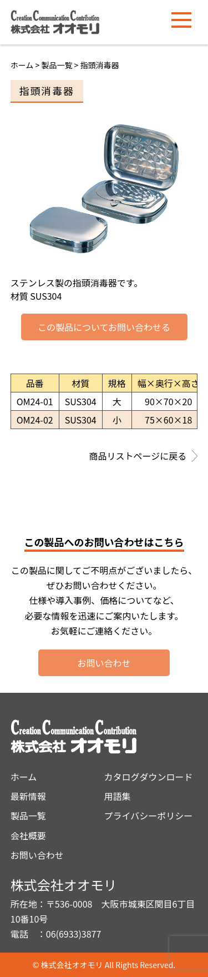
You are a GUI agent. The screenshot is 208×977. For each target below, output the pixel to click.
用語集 (117, 796)
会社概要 (28, 835)
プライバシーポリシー (148, 815)
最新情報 (28, 796)
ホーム (22, 64)
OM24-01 (35, 401)
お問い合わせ (103, 662)
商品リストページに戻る (143, 456)
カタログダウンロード (148, 776)
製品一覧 (28, 815)
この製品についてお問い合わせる (104, 327)
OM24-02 (35, 419)
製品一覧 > (60, 64)
